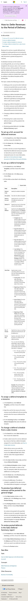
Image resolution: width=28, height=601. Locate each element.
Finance (3, 568)
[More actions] (25, 20)
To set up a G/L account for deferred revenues (13, 38)
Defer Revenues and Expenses (11, 20)
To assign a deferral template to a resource (12, 42)
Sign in (25, 2)
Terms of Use (19, 596)
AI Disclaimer (4, 592)
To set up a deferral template (8, 40)
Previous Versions (13, 592)
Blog (20, 592)
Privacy (9, 594)
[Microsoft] (14, 2)
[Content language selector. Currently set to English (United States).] (8, 585)
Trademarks (3, 599)
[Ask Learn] (22, 20)
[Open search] (21, 2)
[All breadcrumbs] (2, 20)
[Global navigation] (1, 2)
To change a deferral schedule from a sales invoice (13, 44)
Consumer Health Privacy (7, 596)
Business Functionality (7, 574)
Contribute (3, 594)
